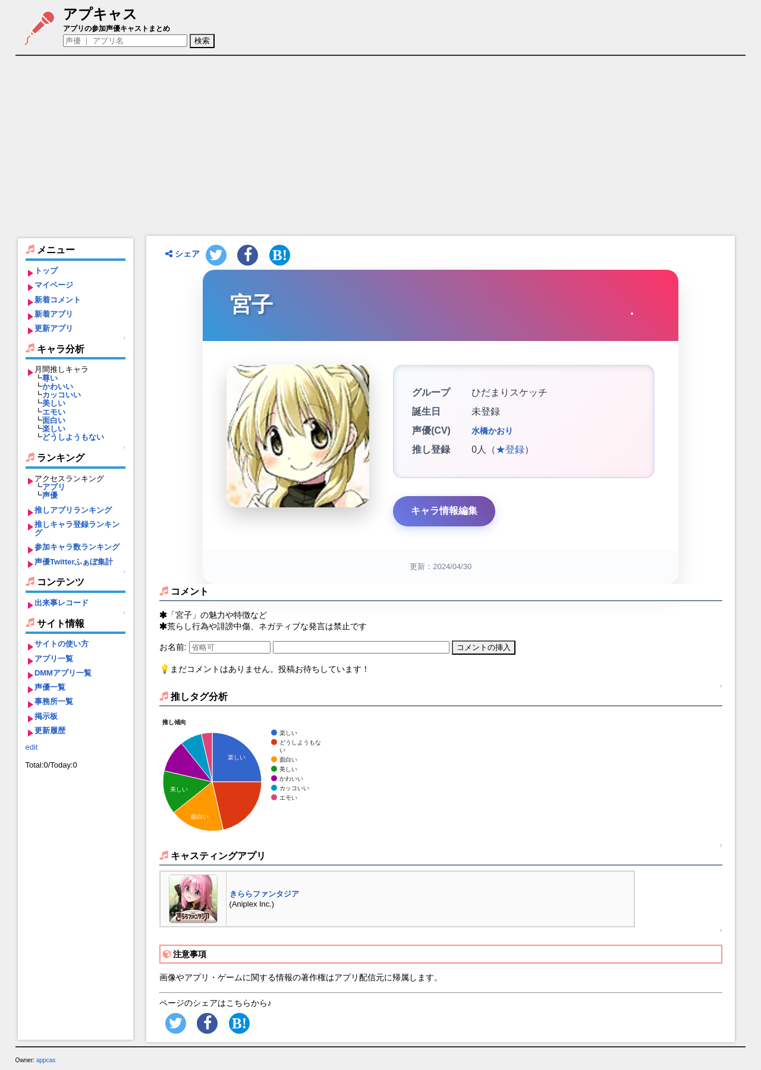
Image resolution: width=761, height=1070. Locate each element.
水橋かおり (492, 430)
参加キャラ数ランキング (77, 546)
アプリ (53, 486)
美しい (53, 403)
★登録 (510, 449)
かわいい (57, 386)
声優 (50, 495)
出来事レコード (61, 602)
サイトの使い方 (61, 643)
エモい (53, 412)
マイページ (53, 284)
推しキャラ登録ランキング (77, 528)
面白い (53, 420)
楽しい (53, 428)
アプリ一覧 (53, 658)
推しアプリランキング (73, 510)
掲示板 (46, 716)
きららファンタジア (264, 893)
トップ (46, 270)
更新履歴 (49, 730)
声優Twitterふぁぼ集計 (74, 561)
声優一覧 (49, 687)
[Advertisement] (381, 145)
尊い (50, 378)
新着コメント (57, 299)
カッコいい (61, 394)
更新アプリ (53, 328)
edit (32, 747)
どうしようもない (73, 437)
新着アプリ (53, 314)
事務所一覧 (53, 701)
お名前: (174, 647)
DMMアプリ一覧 (63, 672)
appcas (46, 1060)
